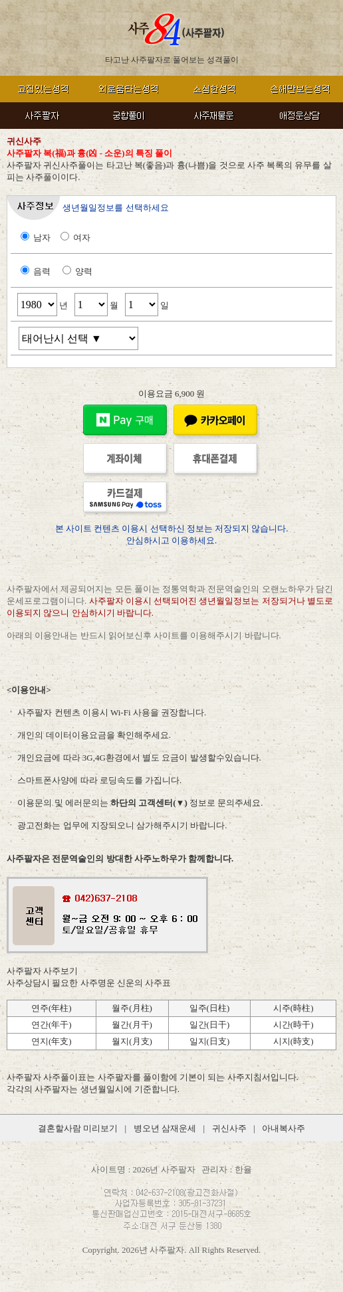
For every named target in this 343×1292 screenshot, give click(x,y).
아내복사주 (283, 1128)
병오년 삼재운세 (165, 1128)
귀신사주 (229, 1128)
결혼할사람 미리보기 (78, 1128)
